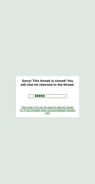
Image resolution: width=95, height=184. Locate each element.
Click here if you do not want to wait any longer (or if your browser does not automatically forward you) (47, 110)
